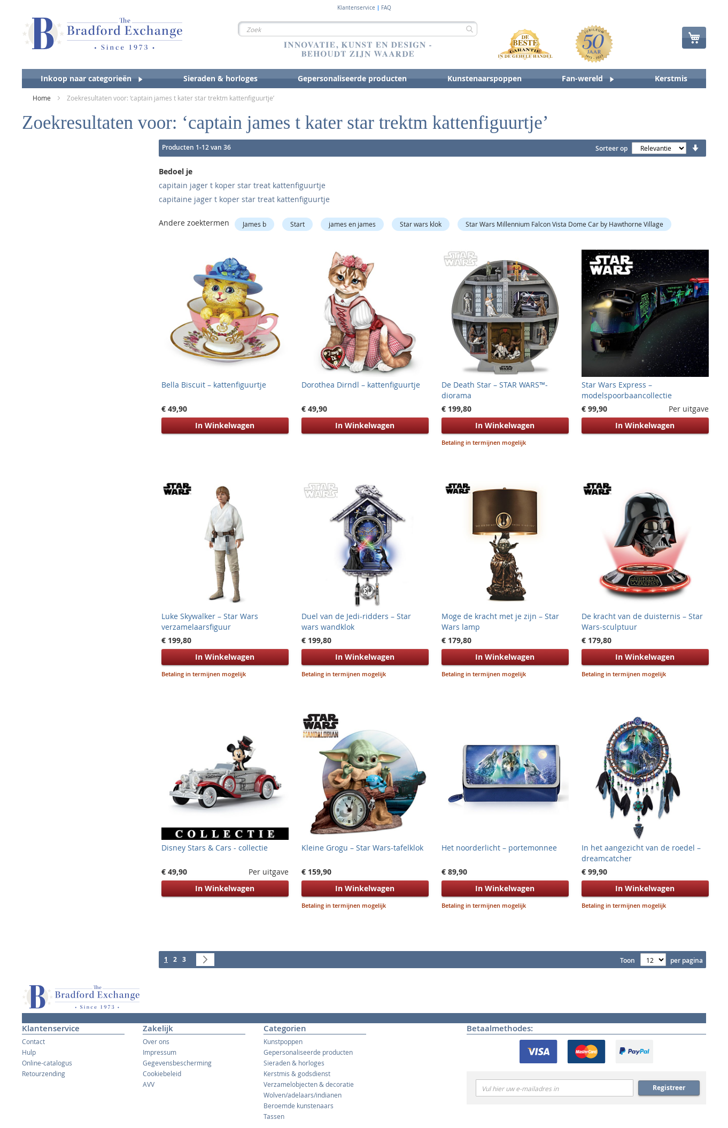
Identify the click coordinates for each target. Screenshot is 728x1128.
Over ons (156, 1041)
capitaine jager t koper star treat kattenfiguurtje (244, 199)
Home (42, 98)
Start (297, 224)
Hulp (29, 1052)
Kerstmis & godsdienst (297, 1073)
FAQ (386, 8)
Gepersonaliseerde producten (308, 1052)
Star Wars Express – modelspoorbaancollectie (627, 390)
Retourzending (43, 1073)
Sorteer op (611, 148)
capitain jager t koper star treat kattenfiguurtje (242, 185)
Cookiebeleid (162, 1073)
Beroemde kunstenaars (299, 1105)
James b (254, 224)
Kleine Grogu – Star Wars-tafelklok (362, 848)
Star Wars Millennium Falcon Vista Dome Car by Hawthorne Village (564, 224)
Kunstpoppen (283, 1041)
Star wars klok (421, 224)
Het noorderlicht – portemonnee (499, 848)
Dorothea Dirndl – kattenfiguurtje (360, 385)
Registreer (669, 1087)
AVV (148, 1084)
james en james (352, 224)
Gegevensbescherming (177, 1063)
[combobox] (357, 28)
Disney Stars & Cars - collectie (214, 848)
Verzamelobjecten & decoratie (309, 1084)
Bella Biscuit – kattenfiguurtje (213, 385)
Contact (33, 1041)
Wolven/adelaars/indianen (303, 1095)
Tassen (274, 1116)
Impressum (159, 1052)
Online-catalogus (47, 1063)
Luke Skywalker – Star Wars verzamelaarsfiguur (209, 621)
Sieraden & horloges (294, 1063)
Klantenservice (356, 8)
